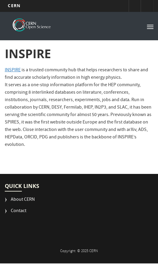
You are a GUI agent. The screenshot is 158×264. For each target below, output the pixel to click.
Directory (147, 6)
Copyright (68, 251)
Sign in (135, 6)
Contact (18, 211)
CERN (14, 5)
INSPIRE (13, 70)
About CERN (23, 200)
